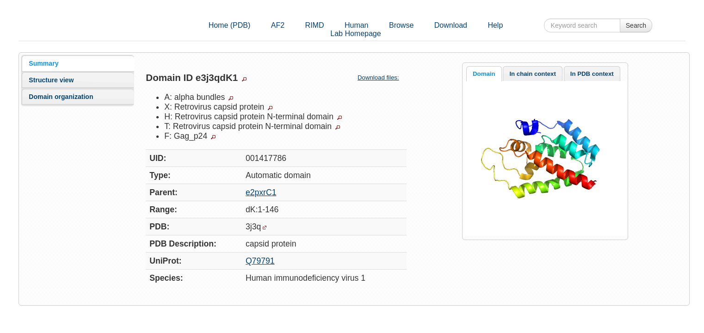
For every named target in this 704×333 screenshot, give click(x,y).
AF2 (277, 25)
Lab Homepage (355, 33)
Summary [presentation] (43, 63)
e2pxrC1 (261, 192)
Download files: (382, 77)
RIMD (314, 25)
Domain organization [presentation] (61, 96)
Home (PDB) (230, 25)
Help (495, 25)
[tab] (78, 63)
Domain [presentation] (484, 73)
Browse (401, 25)
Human (357, 25)
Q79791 (260, 260)
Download (450, 25)
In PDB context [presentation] (592, 73)
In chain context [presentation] (532, 73)
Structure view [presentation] (51, 80)
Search (636, 25)
